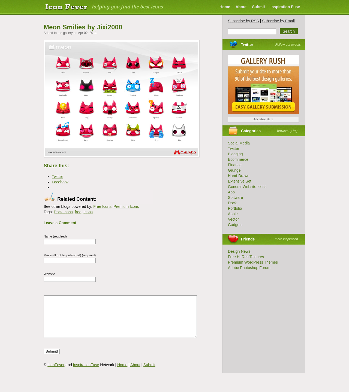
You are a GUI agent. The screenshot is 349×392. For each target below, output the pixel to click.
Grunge (234, 170)
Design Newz (239, 251)
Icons (87, 212)
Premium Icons (126, 206)
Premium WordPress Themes (253, 262)
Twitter (247, 44)
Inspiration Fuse (285, 7)
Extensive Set (239, 181)
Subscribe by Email (278, 21)
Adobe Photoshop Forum (249, 268)
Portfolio (235, 208)
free (78, 212)
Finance (235, 165)
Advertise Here (263, 119)
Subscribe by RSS (243, 21)
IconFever (55, 373)
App (231, 192)
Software (235, 197)
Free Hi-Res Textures (246, 257)
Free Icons (102, 206)
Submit (258, 7)
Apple (233, 214)
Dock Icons (63, 212)
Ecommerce (238, 159)
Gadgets (235, 225)
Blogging (235, 154)
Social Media (239, 143)
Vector (233, 219)
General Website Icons (247, 186)
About (241, 7)
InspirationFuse (86, 373)
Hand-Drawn (238, 176)
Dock (232, 203)
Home (224, 7)
